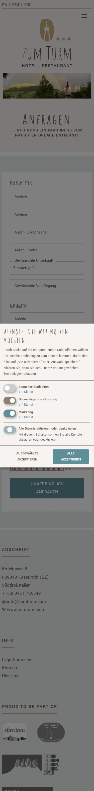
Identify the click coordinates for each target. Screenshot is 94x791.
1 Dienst (26, 392)
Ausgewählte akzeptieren (27, 456)
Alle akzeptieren (71, 456)
